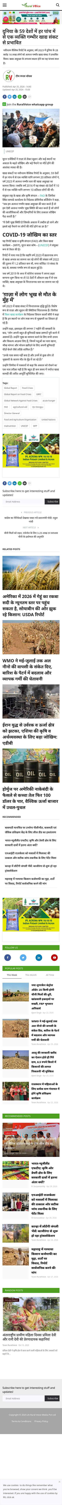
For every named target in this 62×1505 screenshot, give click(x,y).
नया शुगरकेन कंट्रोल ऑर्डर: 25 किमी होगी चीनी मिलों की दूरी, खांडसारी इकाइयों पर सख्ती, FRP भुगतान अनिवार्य (42, 996)
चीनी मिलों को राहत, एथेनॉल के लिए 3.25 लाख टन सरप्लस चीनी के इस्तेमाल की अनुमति (31, 534)
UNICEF (43, 245)
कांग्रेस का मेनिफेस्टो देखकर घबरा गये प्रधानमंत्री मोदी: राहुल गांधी (31, 519)
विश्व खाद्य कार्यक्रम (14, 314)
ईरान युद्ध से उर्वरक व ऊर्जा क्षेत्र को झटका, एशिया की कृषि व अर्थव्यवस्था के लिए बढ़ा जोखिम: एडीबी (29, 734)
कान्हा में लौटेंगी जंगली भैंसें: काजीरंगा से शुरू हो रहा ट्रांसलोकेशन (44, 1231)
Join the (27, 104)
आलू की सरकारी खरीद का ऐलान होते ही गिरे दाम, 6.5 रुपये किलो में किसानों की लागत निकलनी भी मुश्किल (43, 1062)
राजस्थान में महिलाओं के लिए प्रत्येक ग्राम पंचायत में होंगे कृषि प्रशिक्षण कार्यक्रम (45, 1091)
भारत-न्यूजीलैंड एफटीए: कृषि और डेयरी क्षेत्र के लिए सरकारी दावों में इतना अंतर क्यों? (44, 1172)
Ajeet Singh (36, 1012)
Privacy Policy (41, 1421)
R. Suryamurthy (38, 1186)
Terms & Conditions (21, 1421)
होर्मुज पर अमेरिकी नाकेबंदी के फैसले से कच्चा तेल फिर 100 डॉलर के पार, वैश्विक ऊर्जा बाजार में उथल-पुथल (30, 798)
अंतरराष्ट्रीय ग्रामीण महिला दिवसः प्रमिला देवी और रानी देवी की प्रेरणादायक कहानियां (29, 1337)
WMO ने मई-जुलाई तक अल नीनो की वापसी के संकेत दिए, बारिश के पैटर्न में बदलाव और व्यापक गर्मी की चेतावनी (27, 670)
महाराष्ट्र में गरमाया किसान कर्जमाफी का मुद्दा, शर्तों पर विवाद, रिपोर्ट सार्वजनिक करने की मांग (44, 1260)
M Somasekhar (37, 1217)
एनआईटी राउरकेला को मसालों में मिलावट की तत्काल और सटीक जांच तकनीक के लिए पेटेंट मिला (45, 1204)
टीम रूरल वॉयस (24, 76)
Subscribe (52, 501)
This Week (12, 974)
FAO (42, 195)
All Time (50, 974)
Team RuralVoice (38, 1044)
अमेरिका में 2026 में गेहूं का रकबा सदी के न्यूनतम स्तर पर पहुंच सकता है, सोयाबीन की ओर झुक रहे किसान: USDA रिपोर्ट (30, 605)
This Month (31, 974)
